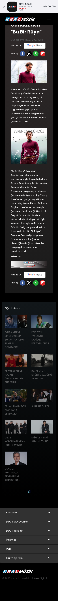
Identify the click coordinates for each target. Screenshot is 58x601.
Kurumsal (11, 512)
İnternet (11, 540)
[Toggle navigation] (49, 19)
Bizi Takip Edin (14, 558)
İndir (8, 549)
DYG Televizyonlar (17, 521)
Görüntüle (49, 6)
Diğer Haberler (13, 308)
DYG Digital (40, 578)
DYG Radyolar (14, 531)
